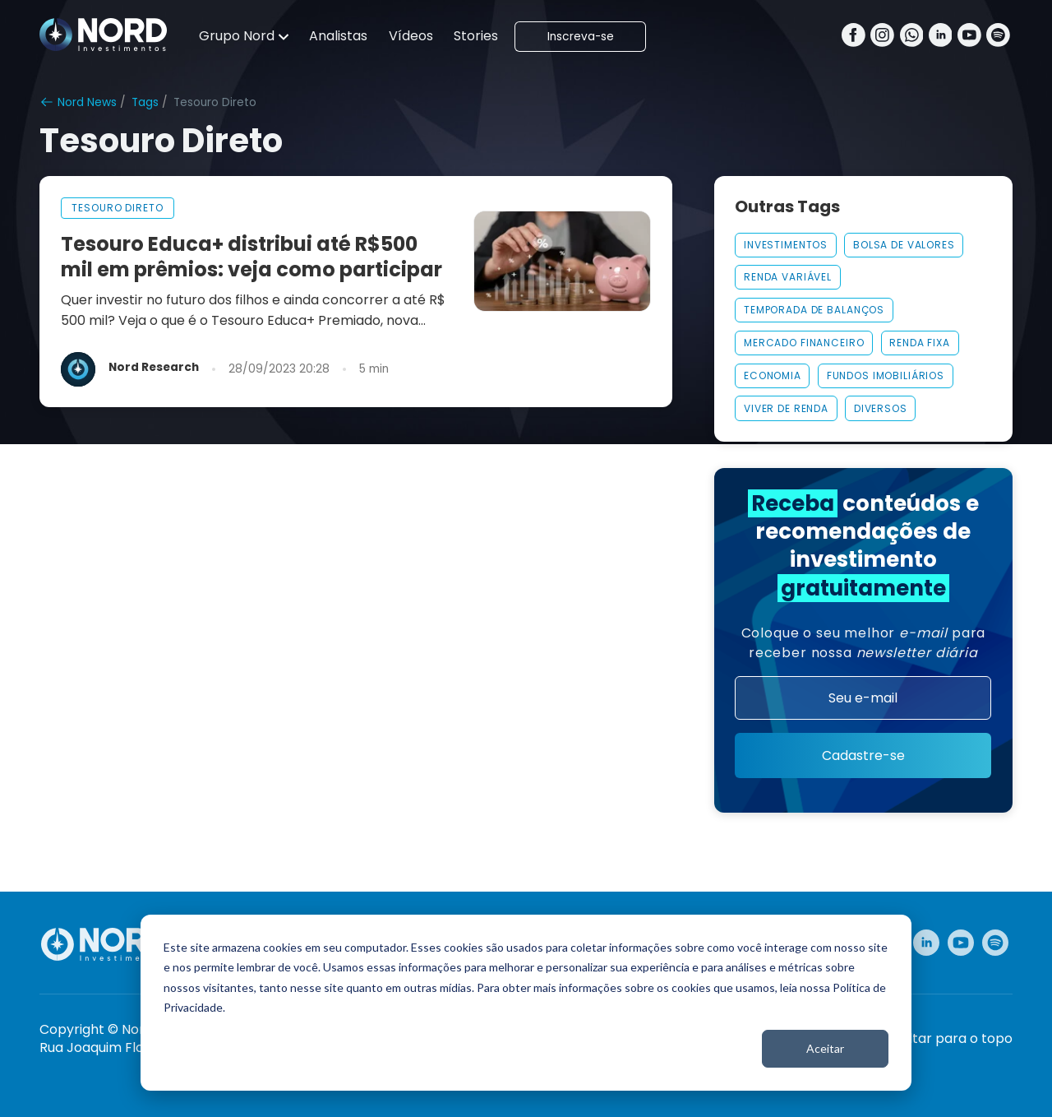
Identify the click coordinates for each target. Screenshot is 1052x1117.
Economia (772, 375)
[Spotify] (998, 36)
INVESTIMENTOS (786, 245)
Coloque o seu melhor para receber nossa (863, 642)
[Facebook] (853, 36)
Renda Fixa (919, 343)
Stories (476, 35)
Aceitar (825, 1048)
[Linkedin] (941, 36)
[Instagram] (882, 36)
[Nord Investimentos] (103, 36)
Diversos (880, 408)
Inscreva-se (580, 36)
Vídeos (411, 35)
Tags (145, 102)
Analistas (338, 35)
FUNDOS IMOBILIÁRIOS (885, 375)
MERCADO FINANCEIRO (804, 343)
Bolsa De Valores (904, 245)
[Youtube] (969, 36)
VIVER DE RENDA (786, 408)
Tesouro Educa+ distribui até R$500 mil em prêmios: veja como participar (251, 257)
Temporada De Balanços (814, 310)
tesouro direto (117, 208)
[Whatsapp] (912, 36)
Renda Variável (788, 277)
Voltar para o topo (952, 1038)
